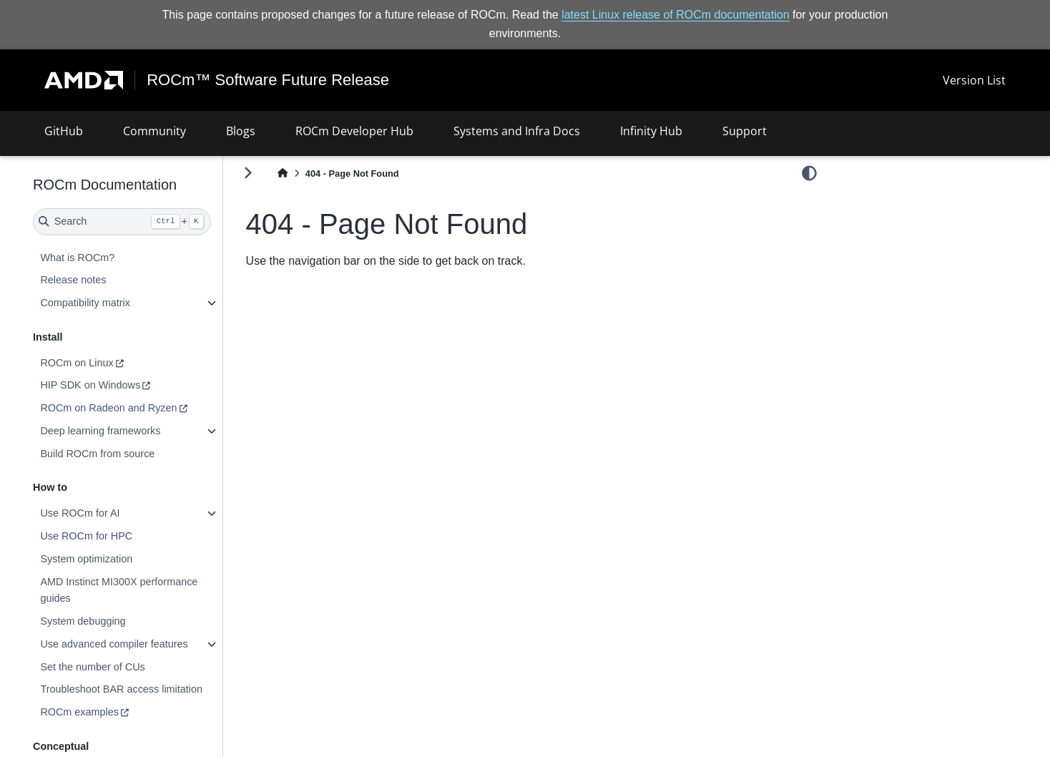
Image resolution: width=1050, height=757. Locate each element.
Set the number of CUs (92, 667)
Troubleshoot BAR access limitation (121, 689)
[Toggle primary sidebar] (248, 172)
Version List (974, 80)
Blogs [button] (240, 131)
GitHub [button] (63, 131)
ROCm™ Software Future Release (268, 80)
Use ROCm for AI (79, 513)
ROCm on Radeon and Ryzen (108, 408)
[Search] (122, 221)
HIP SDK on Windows (90, 385)
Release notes (73, 279)
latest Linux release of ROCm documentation (675, 15)
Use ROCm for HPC (86, 536)
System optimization (86, 559)
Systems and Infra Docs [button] (516, 131)
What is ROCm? (77, 257)
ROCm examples (79, 712)
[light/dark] (809, 172)
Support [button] (744, 131)
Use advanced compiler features (113, 644)
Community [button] (154, 131)
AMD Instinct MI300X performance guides (118, 590)
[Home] (283, 173)
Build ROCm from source (97, 453)
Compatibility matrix (85, 302)
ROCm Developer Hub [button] (354, 131)
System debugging (82, 621)
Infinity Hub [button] (651, 131)
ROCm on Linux (76, 362)
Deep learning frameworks (100, 430)
